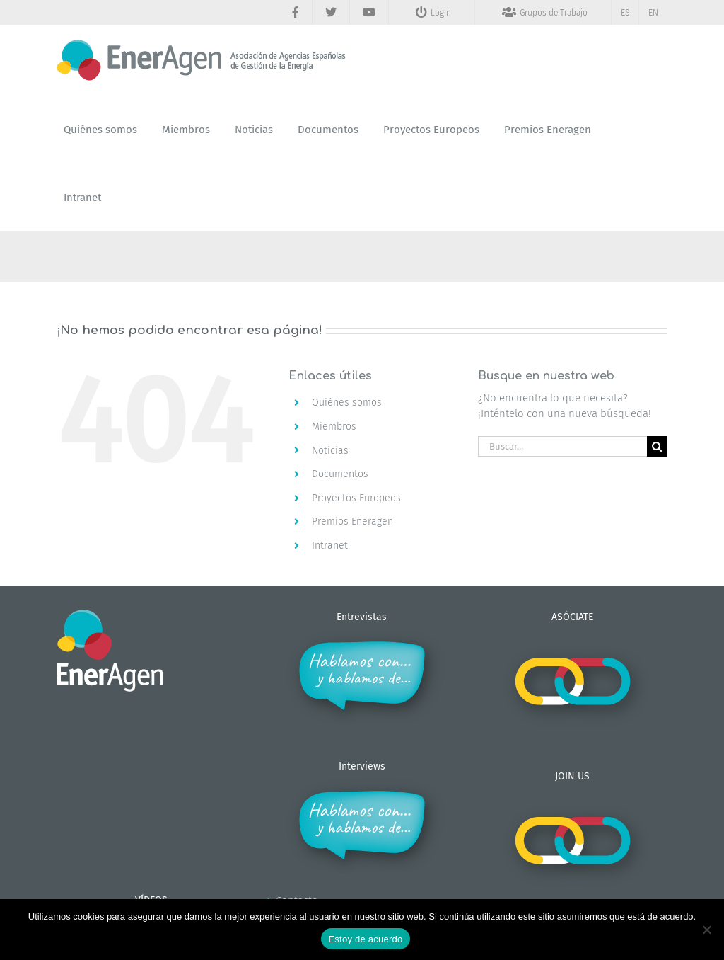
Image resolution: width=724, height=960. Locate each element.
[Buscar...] (562, 446)
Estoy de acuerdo (365, 939)
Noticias (330, 451)
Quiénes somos (347, 402)
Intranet (330, 545)
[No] (706, 929)
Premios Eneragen (352, 521)
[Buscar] (657, 446)
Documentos (340, 474)
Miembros (334, 427)
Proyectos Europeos (356, 498)
